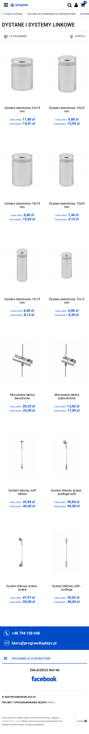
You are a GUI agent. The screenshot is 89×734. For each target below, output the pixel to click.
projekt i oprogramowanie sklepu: (28, 702)
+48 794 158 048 (26, 633)
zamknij (81, 721)
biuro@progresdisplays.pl (34, 643)
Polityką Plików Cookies (12, 721)
